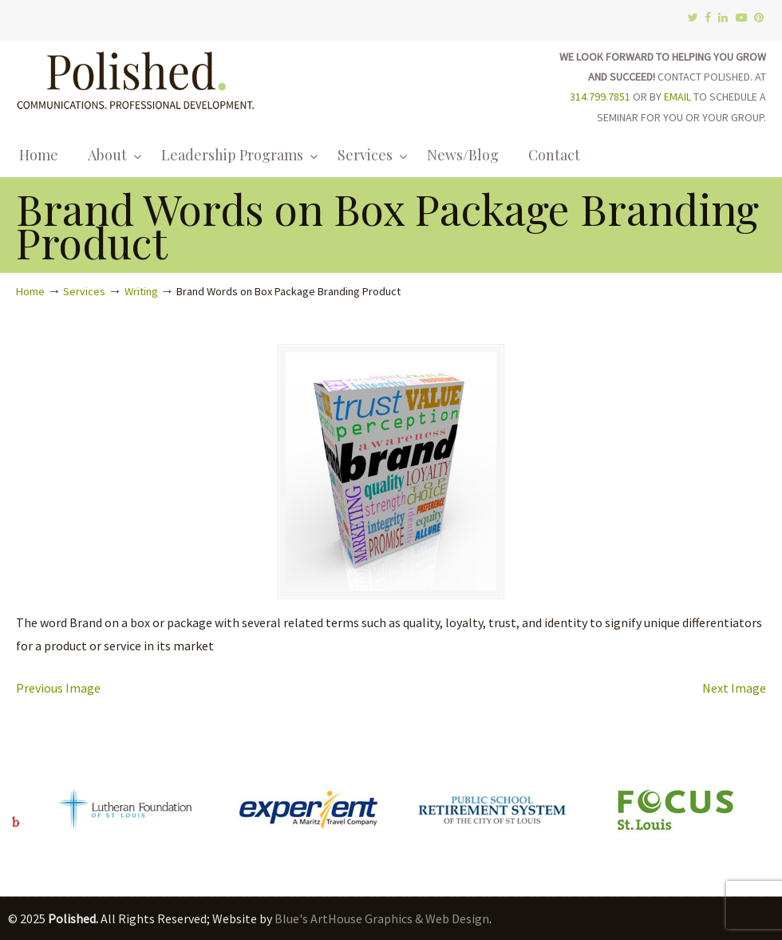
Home (30, 291)
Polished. (135, 77)
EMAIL (677, 96)
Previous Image (58, 688)
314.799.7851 (600, 96)
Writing (141, 291)
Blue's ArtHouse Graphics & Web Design (381, 918)
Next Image (734, 688)
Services (84, 291)
